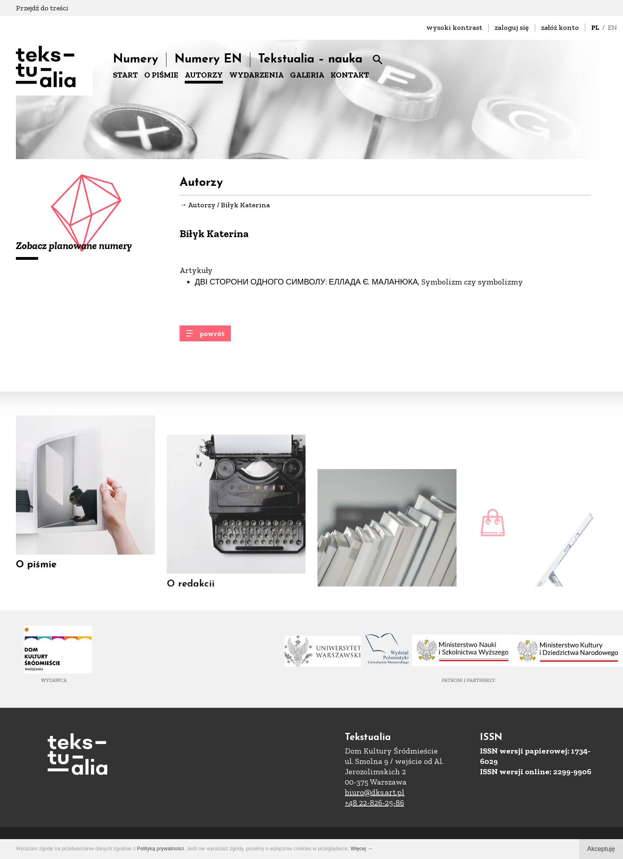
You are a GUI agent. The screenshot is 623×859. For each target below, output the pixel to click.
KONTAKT (350, 75)
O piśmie (36, 569)
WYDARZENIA (256, 75)
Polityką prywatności (160, 848)
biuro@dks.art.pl (374, 792)
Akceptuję (601, 848)
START (125, 75)
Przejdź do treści (42, 8)
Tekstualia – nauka (310, 59)
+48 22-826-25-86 (374, 802)
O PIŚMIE (161, 75)
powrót (211, 337)
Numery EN (208, 59)
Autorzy (201, 205)
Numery (135, 59)
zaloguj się (512, 27)
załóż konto (560, 27)
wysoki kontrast (454, 27)
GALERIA (307, 75)
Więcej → (361, 848)
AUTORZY (204, 75)
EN (612, 27)
